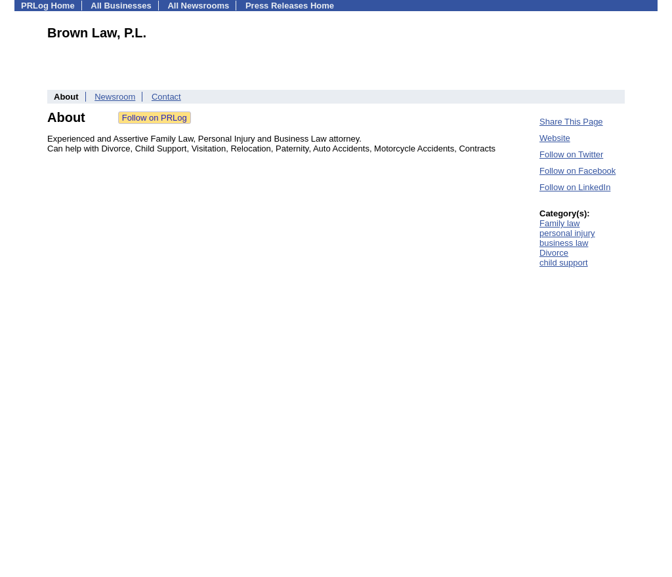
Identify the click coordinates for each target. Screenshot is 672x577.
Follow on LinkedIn (574, 187)
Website (554, 138)
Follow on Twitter (571, 154)
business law (563, 243)
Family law (559, 223)
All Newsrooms (198, 5)
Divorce (553, 253)
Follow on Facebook (577, 171)
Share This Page (571, 122)
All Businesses (121, 5)
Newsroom (114, 97)
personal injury (567, 233)
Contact (166, 97)
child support (563, 263)
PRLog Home (48, 5)
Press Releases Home (289, 5)
